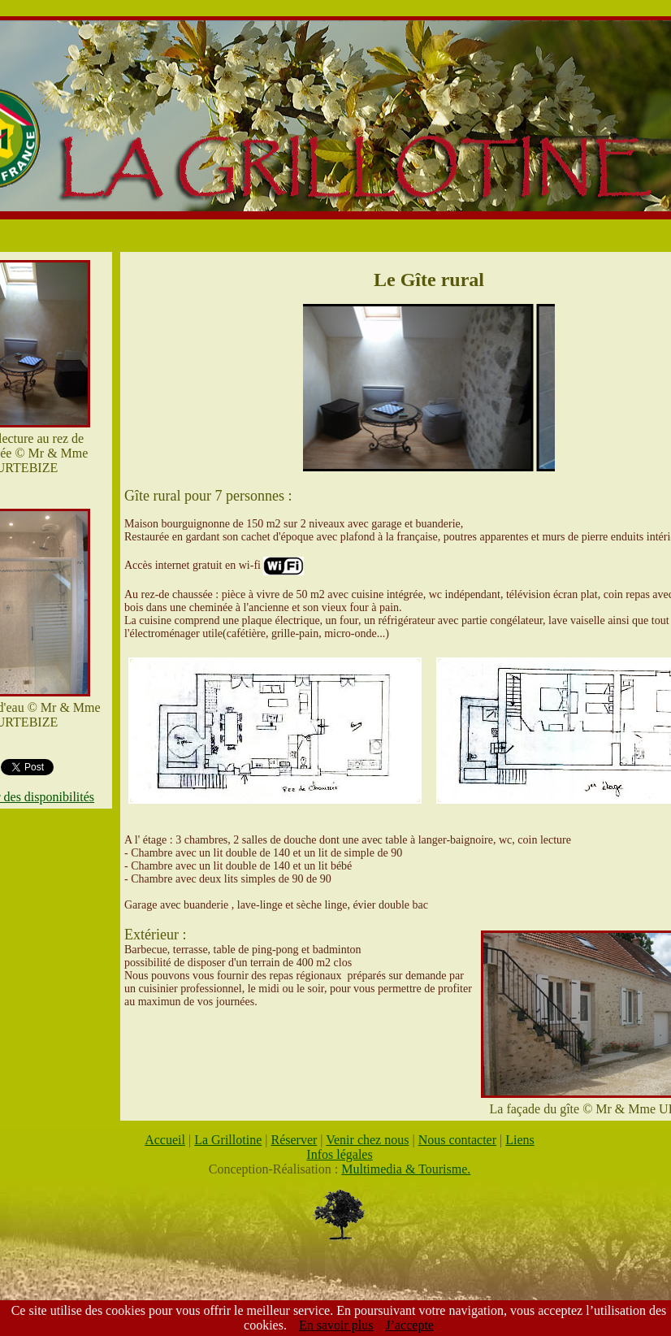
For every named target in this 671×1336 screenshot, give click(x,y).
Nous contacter (457, 1140)
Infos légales (339, 1154)
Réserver (294, 1140)
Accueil (165, 1140)
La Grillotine (228, 1140)
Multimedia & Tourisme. (405, 1169)
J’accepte (409, 1325)
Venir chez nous (367, 1140)
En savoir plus (336, 1325)
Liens (520, 1140)
